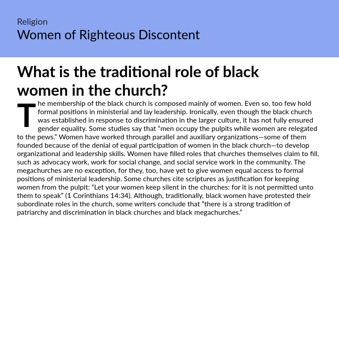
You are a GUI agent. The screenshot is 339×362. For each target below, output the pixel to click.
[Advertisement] (169, 299)
